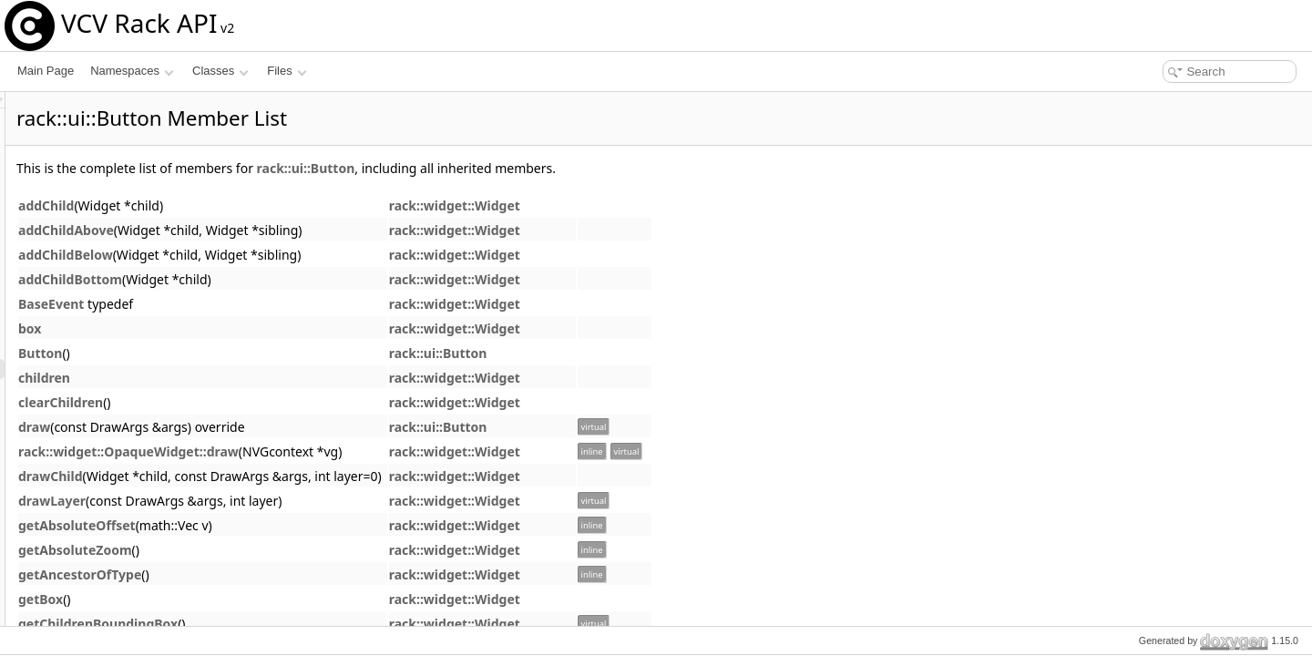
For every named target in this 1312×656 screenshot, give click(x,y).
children (272, 377)
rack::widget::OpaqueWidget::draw (356, 451)
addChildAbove (294, 230)
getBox (268, 599)
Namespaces (131, 70)
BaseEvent (279, 304)
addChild (274, 205)
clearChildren (288, 402)
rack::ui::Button (534, 168)
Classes (220, 70)
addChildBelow (293, 254)
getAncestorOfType (307, 574)
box (257, 328)
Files (286, 70)
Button (268, 353)
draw (262, 427)
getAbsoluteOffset (305, 525)
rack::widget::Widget (682, 205)
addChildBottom (298, 279)
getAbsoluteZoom (303, 550)
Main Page (45, 70)
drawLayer (279, 500)
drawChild (278, 476)
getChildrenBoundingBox (325, 623)
